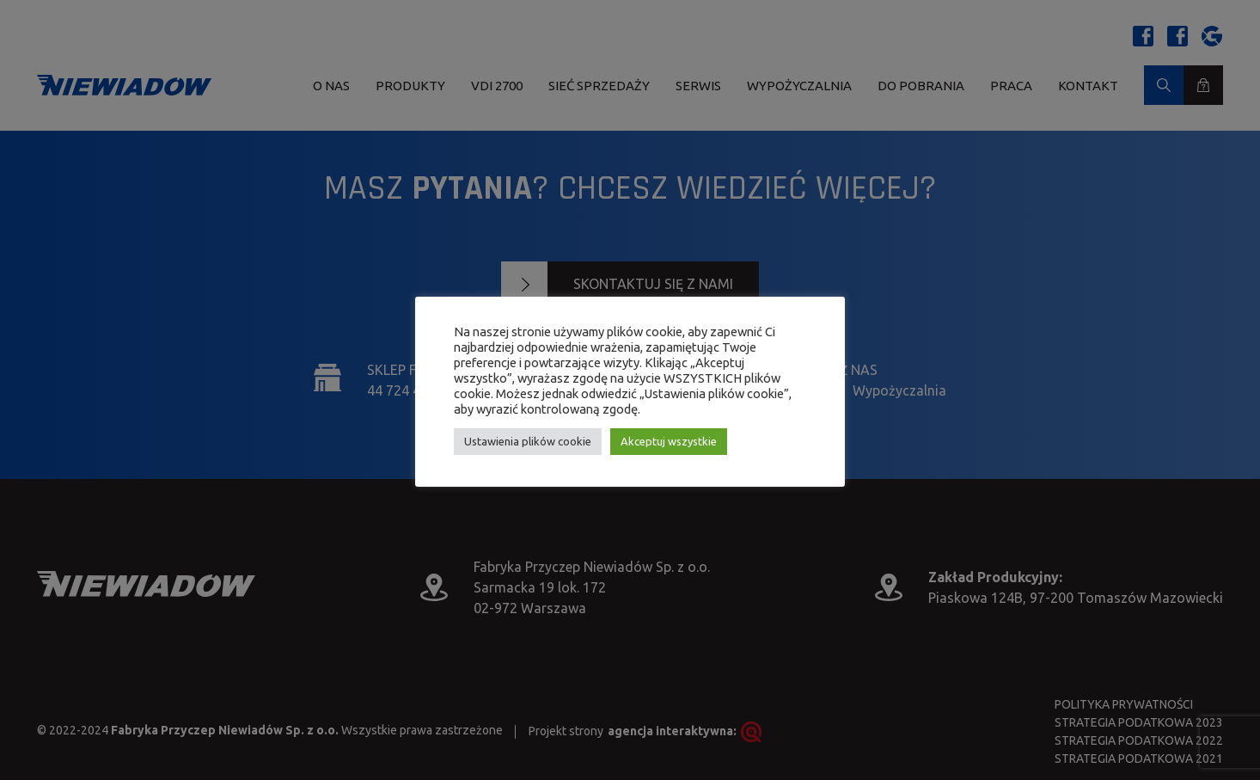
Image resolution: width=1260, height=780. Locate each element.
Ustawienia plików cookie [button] (527, 441)
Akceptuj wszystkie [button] (669, 441)
